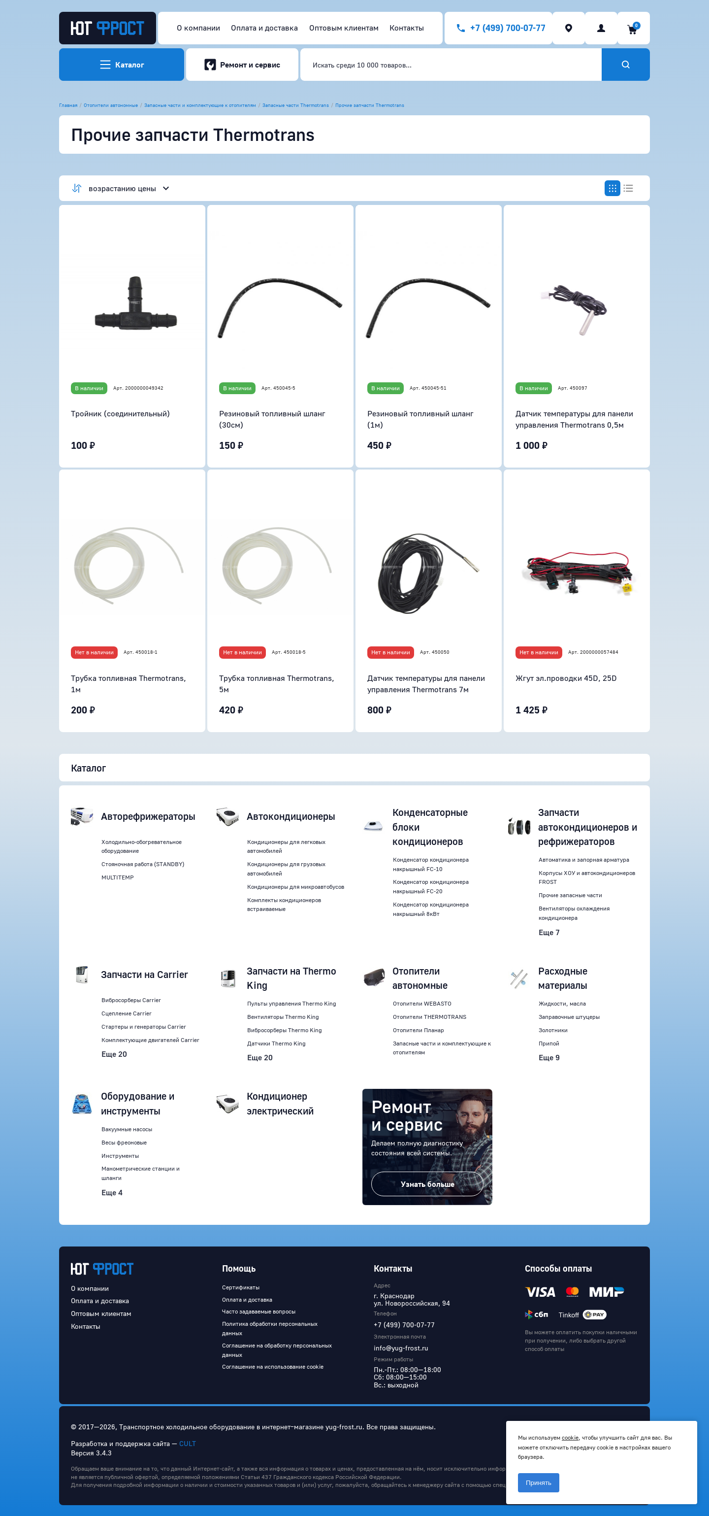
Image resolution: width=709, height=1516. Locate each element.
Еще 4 (112, 1192)
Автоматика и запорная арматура (584, 859)
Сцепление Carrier (126, 1013)
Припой (549, 1043)
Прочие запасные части (570, 895)
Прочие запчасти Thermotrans (369, 105)
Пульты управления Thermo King (291, 1003)
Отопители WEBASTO (422, 1003)
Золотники (553, 1030)
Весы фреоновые (124, 1142)
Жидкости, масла (562, 1003)
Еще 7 (549, 932)
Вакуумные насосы (126, 1129)
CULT (187, 1443)
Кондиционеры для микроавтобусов (295, 886)
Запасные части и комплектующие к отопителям (200, 105)
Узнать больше (427, 1184)
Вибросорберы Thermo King (284, 1030)
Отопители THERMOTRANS (429, 1016)
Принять (538, 1482)
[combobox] (451, 64)
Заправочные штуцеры (569, 1016)
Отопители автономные (111, 105)
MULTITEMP (117, 877)
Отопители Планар (418, 1030)
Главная (68, 105)
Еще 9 (549, 1057)
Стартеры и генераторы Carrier (143, 1026)
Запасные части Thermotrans (295, 105)
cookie (570, 1437)
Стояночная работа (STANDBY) (142, 864)
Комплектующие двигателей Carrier (150, 1040)
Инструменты (120, 1155)
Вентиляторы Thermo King (283, 1016)
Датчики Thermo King (276, 1043)
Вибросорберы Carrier (131, 1000)
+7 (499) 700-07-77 (404, 1324)
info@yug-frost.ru (401, 1348)
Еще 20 (114, 1054)
